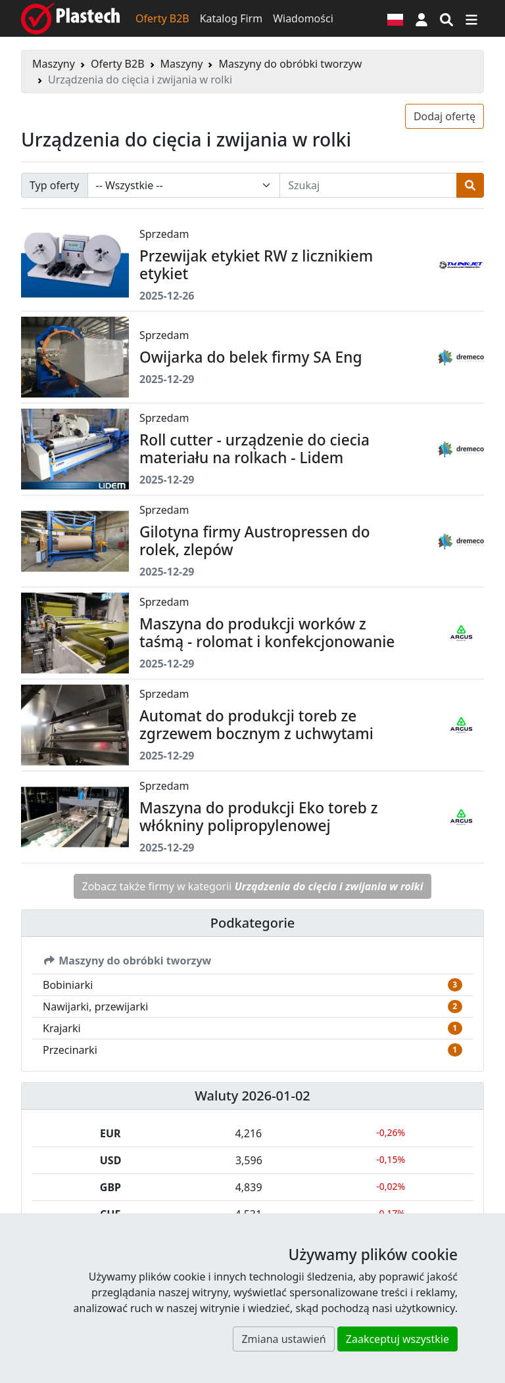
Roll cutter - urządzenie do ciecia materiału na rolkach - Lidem (254, 449)
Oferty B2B (162, 18)
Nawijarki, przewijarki (95, 1006)
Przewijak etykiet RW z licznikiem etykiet (256, 265)
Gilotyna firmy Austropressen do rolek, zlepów (254, 541)
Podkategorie (252, 923)
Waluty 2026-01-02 (252, 1095)
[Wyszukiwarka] (446, 18)
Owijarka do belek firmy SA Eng (250, 357)
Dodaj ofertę (444, 116)
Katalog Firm (231, 18)
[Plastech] (70, 18)
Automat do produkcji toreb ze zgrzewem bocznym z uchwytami (256, 725)
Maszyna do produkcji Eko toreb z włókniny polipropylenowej (258, 817)
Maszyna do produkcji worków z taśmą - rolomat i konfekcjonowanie (267, 633)
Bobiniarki (68, 985)
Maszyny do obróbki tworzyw (290, 64)
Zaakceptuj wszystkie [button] (397, 1339)
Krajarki (62, 1028)
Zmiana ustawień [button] (283, 1339)
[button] (421, 18)
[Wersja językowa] (395, 18)
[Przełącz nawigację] (471, 18)
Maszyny (53, 64)
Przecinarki (70, 1050)
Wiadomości (303, 18)
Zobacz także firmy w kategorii (252, 886)
